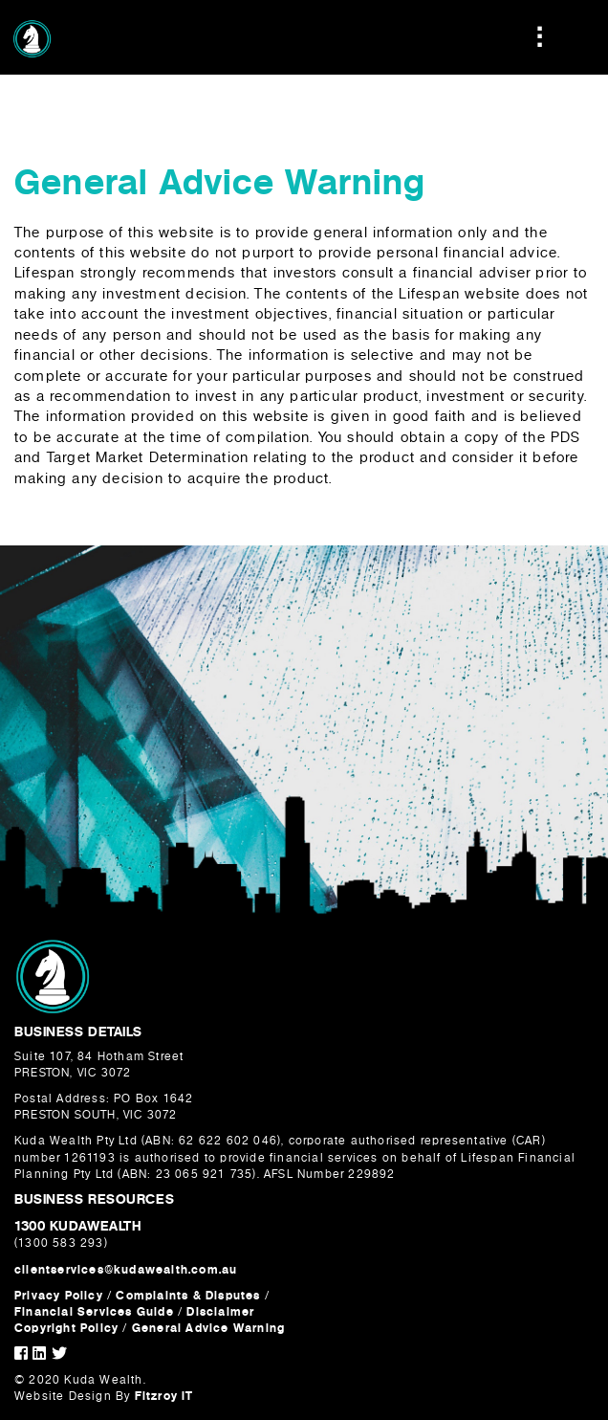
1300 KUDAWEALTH (77, 1225)
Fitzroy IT (164, 1396)
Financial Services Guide (94, 1312)
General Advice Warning (208, 1328)
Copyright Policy (68, 1328)
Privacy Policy (58, 1295)
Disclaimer (220, 1312)
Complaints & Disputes (188, 1295)
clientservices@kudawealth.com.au (125, 1269)
